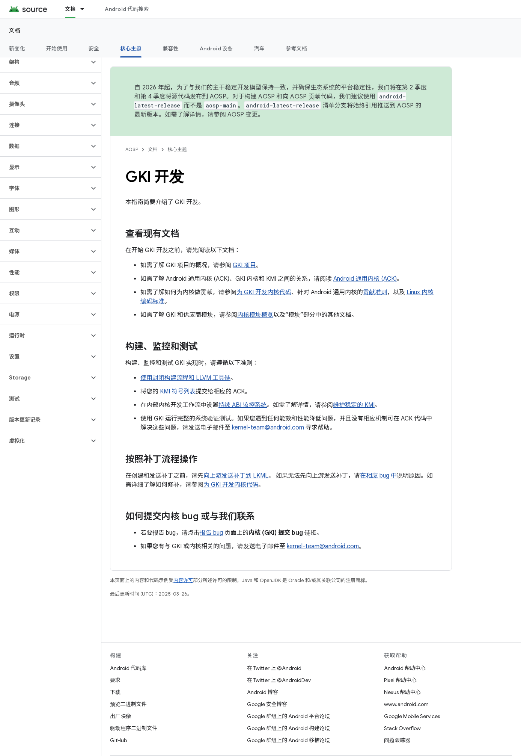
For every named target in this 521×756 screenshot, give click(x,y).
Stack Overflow (402, 728)
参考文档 (296, 48)
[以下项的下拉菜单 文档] (85, 9)
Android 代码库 (128, 668)
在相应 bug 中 (378, 475)
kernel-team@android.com (268, 427)
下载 (115, 692)
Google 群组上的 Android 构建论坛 (288, 728)
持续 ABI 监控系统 (242, 405)
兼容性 (171, 48)
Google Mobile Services (412, 716)
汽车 (259, 48)
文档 (15, 30)
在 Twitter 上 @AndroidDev (279, 680)
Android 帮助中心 (405, 668)
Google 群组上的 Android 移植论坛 (288, 740)
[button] (44, 62)
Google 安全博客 (267, 704)
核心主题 (177, 149)
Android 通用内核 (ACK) (365, 279)
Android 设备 (216, 48)
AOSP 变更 (242, 114)
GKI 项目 (244, 265)
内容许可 (183, 580)
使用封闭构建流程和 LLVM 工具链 (185, 378)
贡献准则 (375, 292)
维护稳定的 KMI (354, 405)
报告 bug (211, 533)
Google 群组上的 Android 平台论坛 (288, 716)
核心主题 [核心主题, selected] (131, 48)
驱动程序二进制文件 (133, 728)
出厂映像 (120, 716)
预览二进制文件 (128, 704)
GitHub (118, 740)
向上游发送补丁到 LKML (235, 475)
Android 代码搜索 (127, 9)
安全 (94, 48)
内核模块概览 (255, 315)
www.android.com (406, 704)
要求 (115, 680)
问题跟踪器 (397, 740)
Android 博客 (262, 692)
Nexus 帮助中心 (402, 692)
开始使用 (57, 48)
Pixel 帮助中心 (400, 680)
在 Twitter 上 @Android (274, 668)
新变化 (17, 48)
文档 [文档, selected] (70, 9)
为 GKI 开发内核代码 (263, 292)
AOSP (131, 149)
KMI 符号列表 (178, 391)
